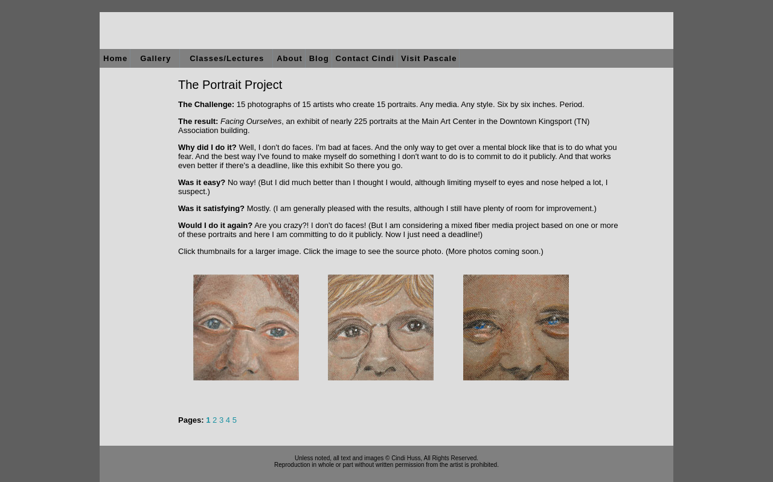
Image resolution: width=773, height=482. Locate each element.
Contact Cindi (365, 58)
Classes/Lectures (227, 58)
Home (115, 58)
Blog (319, 58)
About (290, 58)
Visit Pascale (429, 58)
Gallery (155, 58)
